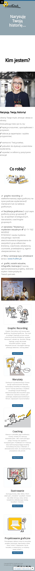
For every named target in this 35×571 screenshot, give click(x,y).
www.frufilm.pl (14, 259)
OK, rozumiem (17, 569)
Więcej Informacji (17, 353)
